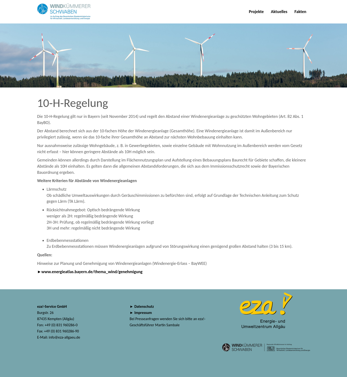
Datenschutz (144, 306)
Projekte (256, 11)
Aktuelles (279, 11)
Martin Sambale (167, 325)
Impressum (143, 312)
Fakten (300, 11)
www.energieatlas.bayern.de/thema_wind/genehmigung (92, 271)
